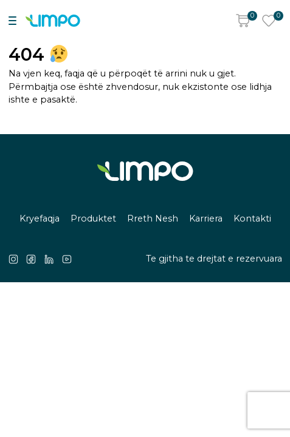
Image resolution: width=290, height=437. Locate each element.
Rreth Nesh (152, 218)
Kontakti (252, 218)
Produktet (93, 218)
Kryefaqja (39, 218)
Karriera (206, 218)
